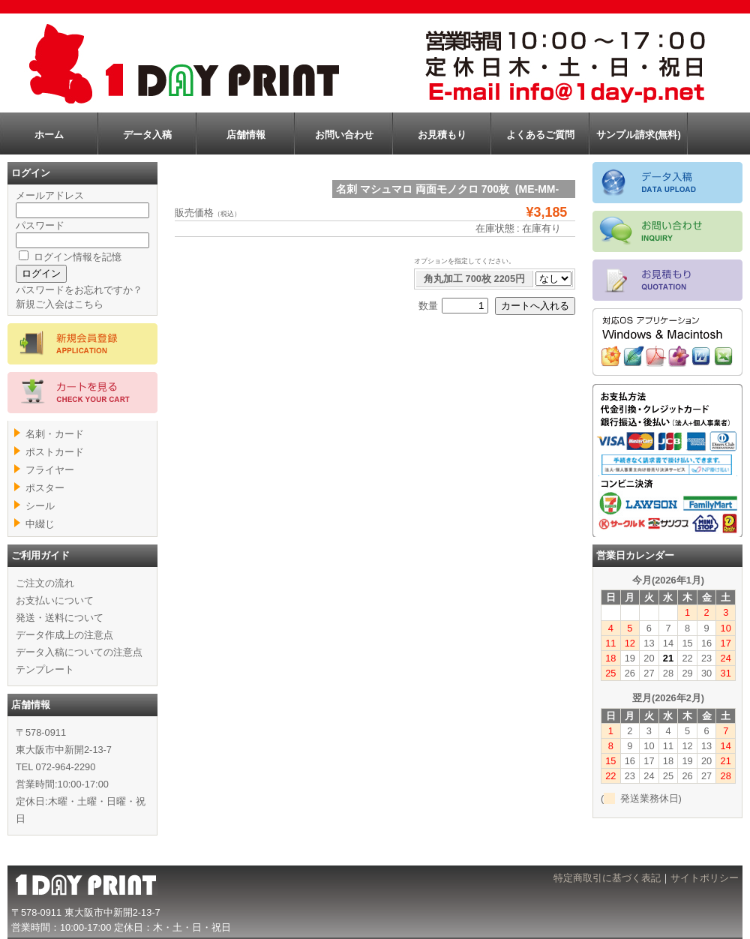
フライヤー (50, 470)
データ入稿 (147, 134)
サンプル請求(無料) (638, 134)
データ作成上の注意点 (64, 634)
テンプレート (45, 669)
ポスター (45, 488)
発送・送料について (60, 617)
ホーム (49, 134)
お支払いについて (55, 600)
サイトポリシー (704, 878)
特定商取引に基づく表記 (607, 878)
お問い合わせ (344, 134)
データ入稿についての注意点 (79, 652)
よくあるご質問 (540, 134)
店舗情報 (246, 134)
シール (40, 506)
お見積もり (442, 134)
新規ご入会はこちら (60, 304)
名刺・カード (55, 434)
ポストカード (55, 452)
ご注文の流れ (45, 583)
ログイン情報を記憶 (70, 256)
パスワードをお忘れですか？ (79, 290)
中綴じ (40, 524)
